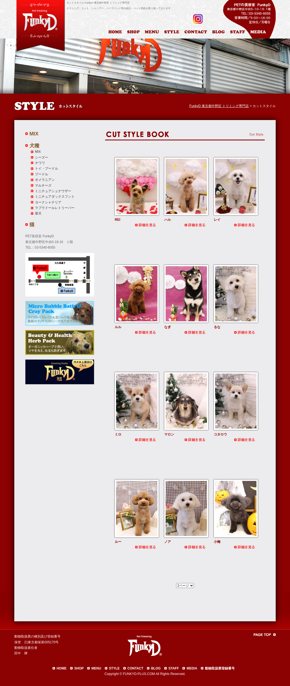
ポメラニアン (45, 180)
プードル (41, 174)
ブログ (221, 32)
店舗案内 (134, 32)
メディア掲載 (261, 32)
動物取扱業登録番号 (220, 668)
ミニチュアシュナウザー (53, 191)
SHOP (79, 668)
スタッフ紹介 (239, 32)
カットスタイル (173, 32)
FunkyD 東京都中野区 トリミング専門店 (219, 106)
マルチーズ (43, 185)
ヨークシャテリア (48, 202)
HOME (115, 32)
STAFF (173, 668)
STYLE (114, 668)
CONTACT (135, 668)
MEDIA (192, 668)
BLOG (156, 668)
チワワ (40, 163)
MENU (96, 668)
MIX (34, 134)
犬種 (34, 145)
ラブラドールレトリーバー (55, 208)
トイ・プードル (46, 168)
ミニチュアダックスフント (55, 196)
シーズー (41, 157)
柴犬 (38, 213)
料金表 (152, 32)
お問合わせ (198, 32)
